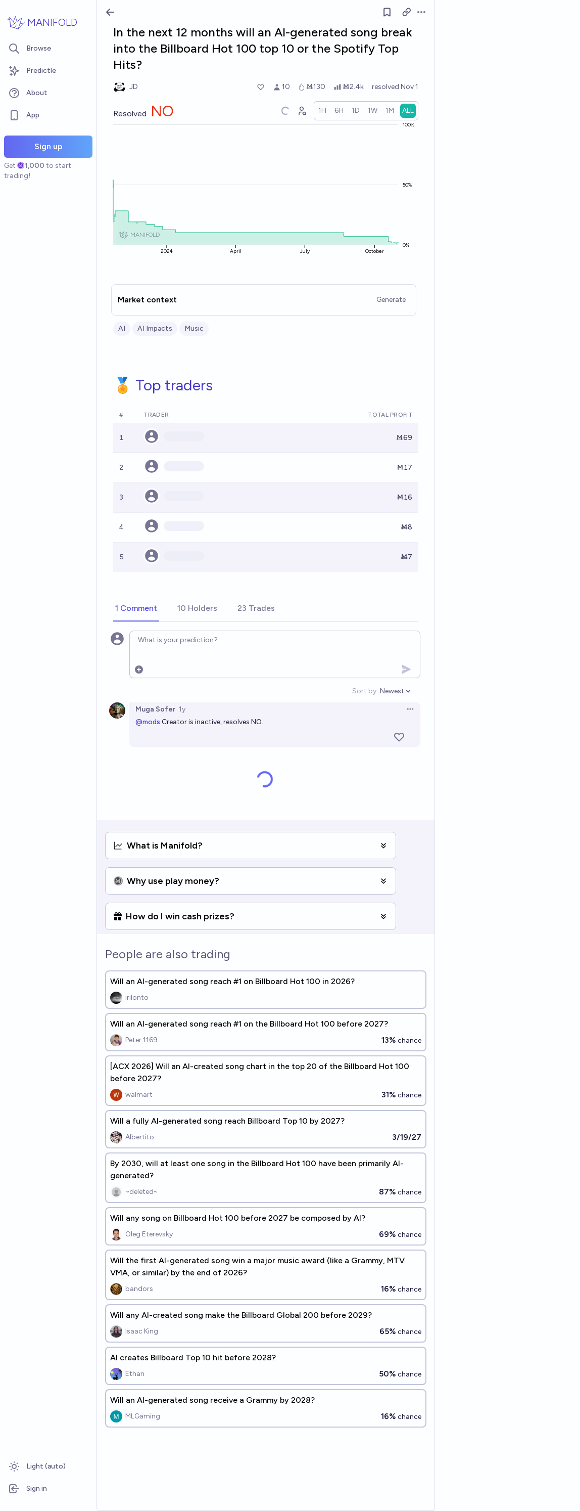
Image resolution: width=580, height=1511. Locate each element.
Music (194, 328)
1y (182, 709)
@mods (147, 722)
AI (121, 328)
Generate (391, 299)
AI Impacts (154, 328)
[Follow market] (387, 12)
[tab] (136, 608)
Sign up (48, 146)
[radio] (322, 111)
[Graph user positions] (302, 111)
